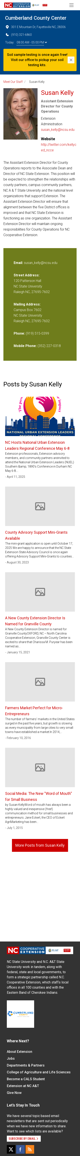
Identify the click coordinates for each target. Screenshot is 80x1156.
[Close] (71, 60)
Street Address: (26, 275)
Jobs (11, 1058)
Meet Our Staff (13, 81)
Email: (19, 263)
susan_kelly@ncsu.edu (57, 130)
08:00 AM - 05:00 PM (32, 42)
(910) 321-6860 (18, 35)
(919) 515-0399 (37, 333)
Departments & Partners (26, 1065)
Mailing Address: (27, 304)
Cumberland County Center (35, 18)
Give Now (14, 1093)
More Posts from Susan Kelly (40, 845)
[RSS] (30, 1149)
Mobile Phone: (25, 346)
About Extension (19, 1052)
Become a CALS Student (26, 1079)
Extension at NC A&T (23, 1086)
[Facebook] (20, 1149)
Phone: (19, 333)
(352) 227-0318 (49, 346)
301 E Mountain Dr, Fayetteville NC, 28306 (35, 27)
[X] (11, 1149)
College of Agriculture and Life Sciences (39, 1072)
